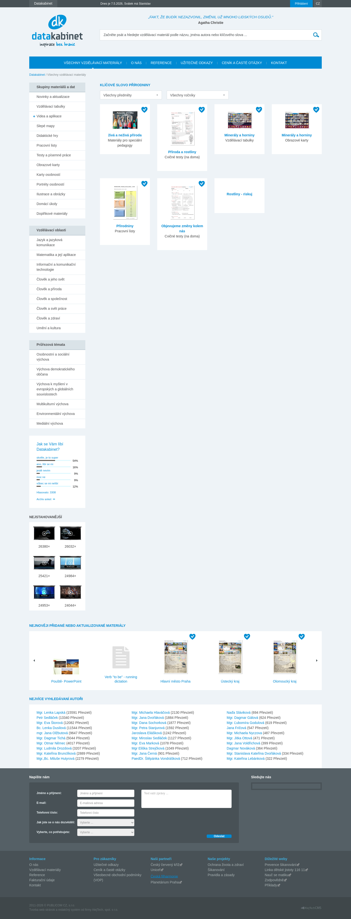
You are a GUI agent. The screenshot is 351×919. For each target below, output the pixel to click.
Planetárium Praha (165, 882)
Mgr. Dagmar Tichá (51, 738)
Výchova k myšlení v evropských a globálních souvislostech (55, 389)
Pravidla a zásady (221, 875)
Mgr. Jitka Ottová (240, 738)
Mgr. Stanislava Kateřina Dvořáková (254, 753)
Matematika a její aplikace (56, 255)
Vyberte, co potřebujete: (53, 832)
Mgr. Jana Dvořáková (148, 718)
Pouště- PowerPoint (66, 681)
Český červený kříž (165, 865)
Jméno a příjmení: (49, 793)
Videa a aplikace (49, 116)
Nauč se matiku (276, 875)
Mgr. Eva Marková (146, 743)
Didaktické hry (47, 136)
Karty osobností (48, 175)
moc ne (41, 477)
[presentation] (178, 819)
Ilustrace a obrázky (51, 194)
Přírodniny (124, 226)
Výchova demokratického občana (56, 371)
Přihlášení (301, 3)
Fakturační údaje (42, 880)
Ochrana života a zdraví (226, 865)
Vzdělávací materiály (45, 870)
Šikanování (216, 870)
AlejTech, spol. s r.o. (105, 909)
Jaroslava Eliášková (147, 733)
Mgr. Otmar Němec (51, 743)
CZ (318, 3)
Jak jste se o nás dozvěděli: (56, 822)
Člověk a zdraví (48, 318)
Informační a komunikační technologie (56, 267)
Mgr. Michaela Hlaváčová (151, 712)
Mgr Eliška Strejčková (148, 748)
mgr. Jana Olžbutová (53, 733)
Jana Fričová (237, 728)
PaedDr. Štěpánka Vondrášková (156, 758)
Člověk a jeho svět (50, 279)
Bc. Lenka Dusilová (52, 728)
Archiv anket (44, 499)
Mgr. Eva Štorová (50, 723)
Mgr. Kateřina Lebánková (246, 758)
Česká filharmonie (164, 876)
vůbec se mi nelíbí (47, 483)
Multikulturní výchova (52, 404)
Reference (37, 875)
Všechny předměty (117, 95)
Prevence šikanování (280, 865)
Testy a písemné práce (54, 155)
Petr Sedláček (48, 718)
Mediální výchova (50, 423)
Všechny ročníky (182, 95)
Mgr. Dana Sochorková (149, 723)
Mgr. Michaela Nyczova (245, 733)
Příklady (271, 885)
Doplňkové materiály (52, 214)
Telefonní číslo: (47, 812)
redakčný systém (69, 909)
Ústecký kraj (230, 681)
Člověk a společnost (52, 299)
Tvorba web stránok (42, 909)
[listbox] (131, 95)
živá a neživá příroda (125, 135)
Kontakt (35, 885)
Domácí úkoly (47, 204)
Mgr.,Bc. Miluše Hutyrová (56, 758)
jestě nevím (43, 470)
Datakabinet (37, 74)
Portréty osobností (50, 184)
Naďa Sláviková (239, 712)
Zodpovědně (274, 880)
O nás (33, 865)
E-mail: (41, 803)
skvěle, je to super (47, 457)
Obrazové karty (48, 165)
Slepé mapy (46, 126)
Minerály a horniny (239, 135)
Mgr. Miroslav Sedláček (150, 738)
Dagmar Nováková (241, 748)
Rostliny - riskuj (239, 194)
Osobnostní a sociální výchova (53, 356)
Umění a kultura (49, 328)
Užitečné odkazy (106, 865)
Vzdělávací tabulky (51, 106)
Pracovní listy (47, 145)
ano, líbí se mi (45, 464)
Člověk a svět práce (52, 308)
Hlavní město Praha (176, 681)
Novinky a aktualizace (53, 97)
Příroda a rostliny (182, 152)
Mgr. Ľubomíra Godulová (246, 723)
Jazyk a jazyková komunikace (49, 242)
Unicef (155, 870)
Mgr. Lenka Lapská (51, 712)
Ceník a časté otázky (109, 870)
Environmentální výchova (56, 414)
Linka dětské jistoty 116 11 (285, 870)
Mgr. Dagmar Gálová (243, 718)
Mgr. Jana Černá (145, 753)
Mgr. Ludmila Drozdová (55, 748)
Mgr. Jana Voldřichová (244, 743)
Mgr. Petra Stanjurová (149, 728)
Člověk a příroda (49, 289)
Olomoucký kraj (284, 681)
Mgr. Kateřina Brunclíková (57, 753)
